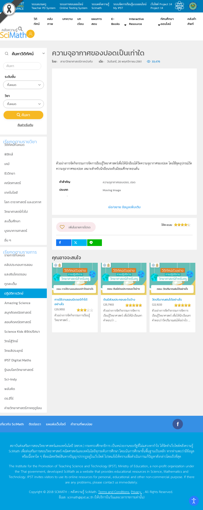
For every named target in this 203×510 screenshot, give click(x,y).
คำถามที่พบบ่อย (81, 424)
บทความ (67, 18)
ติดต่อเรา (35, 424)
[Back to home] (13, 32)
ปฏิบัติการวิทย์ (13, 293)
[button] (30, 33)
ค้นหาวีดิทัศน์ (23, 54)
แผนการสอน (96, 21)
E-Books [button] (115, 21)
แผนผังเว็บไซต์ (56, 424)
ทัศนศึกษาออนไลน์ (167, 21)
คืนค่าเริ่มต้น (23, 124)
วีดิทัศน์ (37, 21)
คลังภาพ (50, 21)
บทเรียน (80, 21)
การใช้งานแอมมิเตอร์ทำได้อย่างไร (70, 301)
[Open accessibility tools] (194, 501)
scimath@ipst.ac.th (80, 497)
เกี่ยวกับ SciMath (12, 424)
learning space (18, 6)
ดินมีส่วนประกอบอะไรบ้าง (119, 299)
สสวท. (180, 6)
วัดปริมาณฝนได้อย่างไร (167, 299)
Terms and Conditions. (114, 491)
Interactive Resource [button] (136, 21)
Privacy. (136, 491)
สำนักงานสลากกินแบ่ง (194, 6)
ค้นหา (23, 115)
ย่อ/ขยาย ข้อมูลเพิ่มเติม (124, 206)
